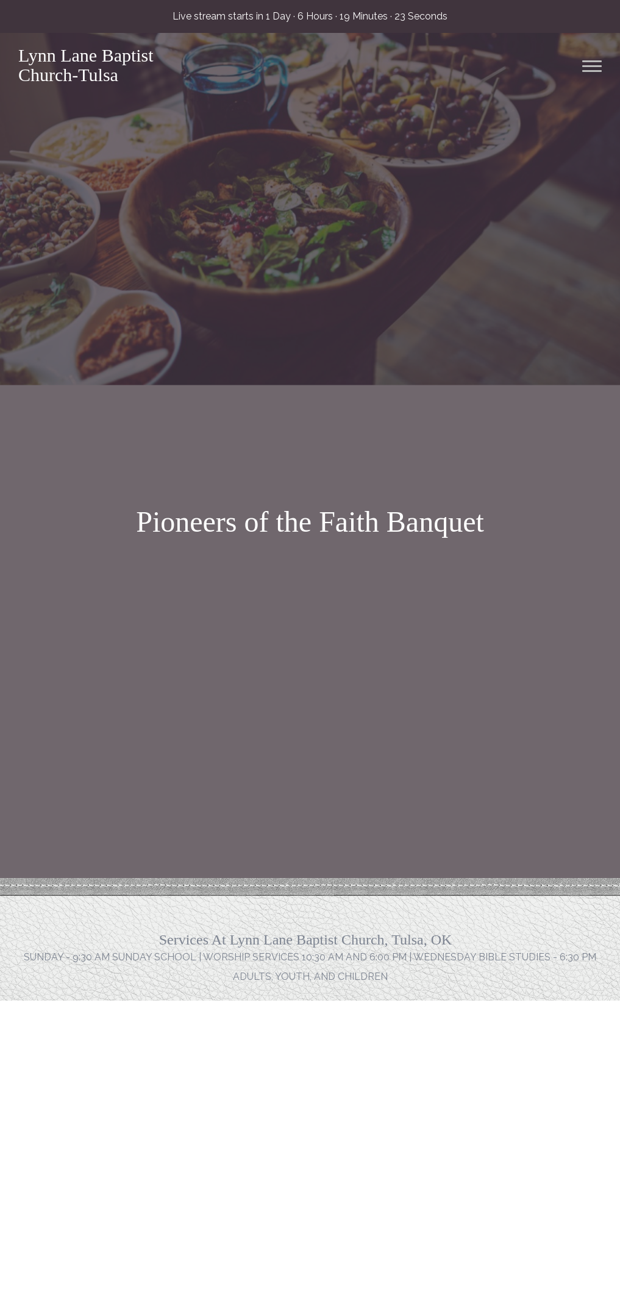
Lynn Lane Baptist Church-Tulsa (86, 65)
